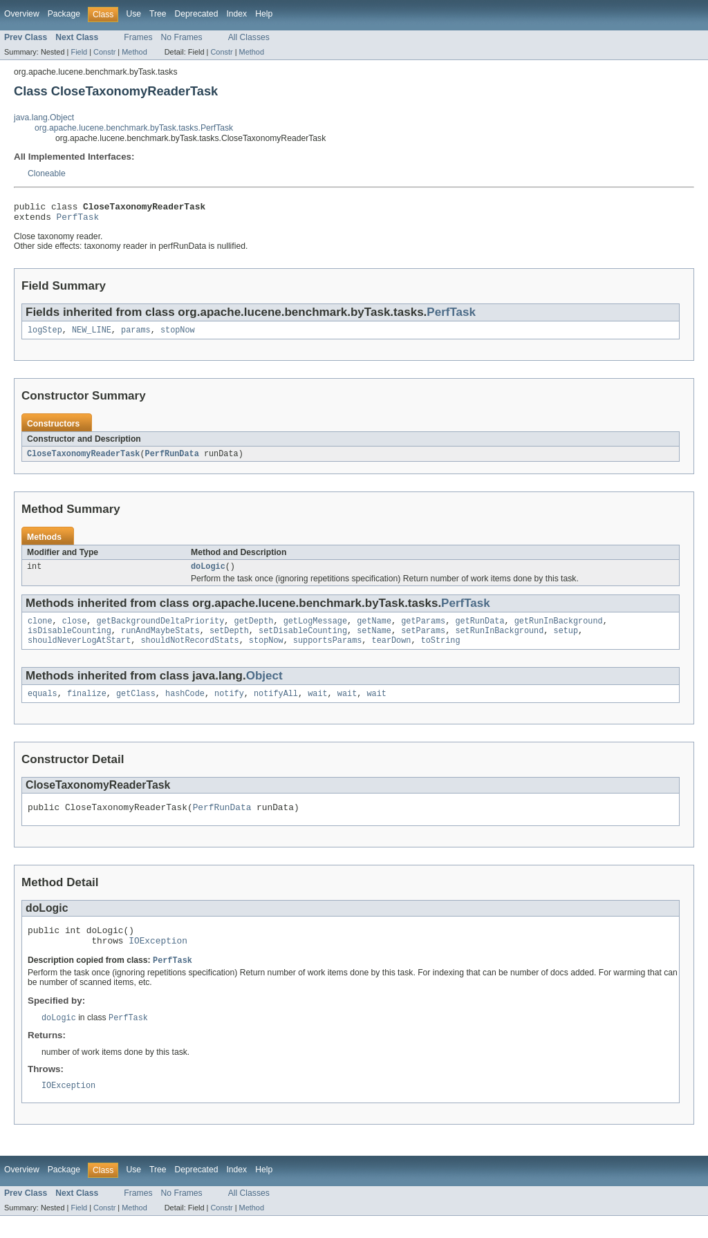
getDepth (253, 629)
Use (133, 14)
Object (264, 687)
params (136, 335)
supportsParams (327, 651)
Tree (158, 14)
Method (134, 52)
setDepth (229, 640)
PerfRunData (172, 459)
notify (229, 706)
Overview (21, 14)
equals (42, 706)
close (74, 629)
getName (374, 629)
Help (263, 14)
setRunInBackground (499, 640)
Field (79, 52)
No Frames (182, 37)
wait (317, 706)
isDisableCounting (69, 640)
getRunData (479, 629)
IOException (158, 959)
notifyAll (276, 706)
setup (565, 640)
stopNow (177, 335)
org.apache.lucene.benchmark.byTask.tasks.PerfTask (134, 128)
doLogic (208, 573)
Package (64, 14)
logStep (45, 335)
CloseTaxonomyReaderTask (83, 459)
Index (236, 14)
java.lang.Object (44, 117)
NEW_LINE (91, 335)
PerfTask (78, 220)
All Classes (249, 37)
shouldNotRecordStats (189, 651)
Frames (138, 37)
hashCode (185, 706)
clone (40, 629)
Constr (104, 52)
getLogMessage (315, 629)
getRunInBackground (558, 629)
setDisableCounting (303, 640)
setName (374, 640)
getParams (423, 629)
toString (440, 651)
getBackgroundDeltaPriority (161, 629)
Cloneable (47, 173)
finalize (86, 706)
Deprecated (196, 14)
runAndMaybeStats (160, 640)
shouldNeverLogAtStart (79, 651)
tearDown (391, 651)
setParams (423, 640)
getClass (136, 706)
